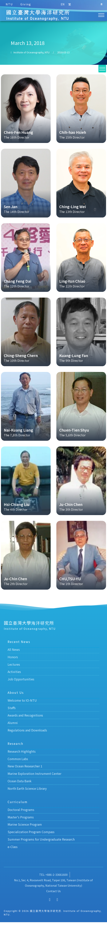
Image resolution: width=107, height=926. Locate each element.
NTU (9, 4)
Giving (25, 4)
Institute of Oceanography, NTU (32, 56)
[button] (101, 4)
